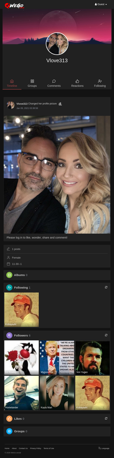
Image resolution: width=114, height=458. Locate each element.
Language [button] (103, 448)
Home (7, 448)
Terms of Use (49, 448)
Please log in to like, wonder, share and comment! (37, 237)
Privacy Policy (35, 448)
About (14, 448)
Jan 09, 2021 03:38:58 (27, 108)
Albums (19, 275)
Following (21, 287)
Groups (19, 431)
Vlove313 (57, 60)
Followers (21, 335)
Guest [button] (101, 4)
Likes (18, 418)
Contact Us (23, 448)
